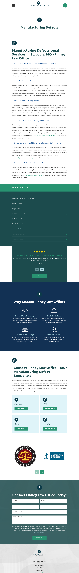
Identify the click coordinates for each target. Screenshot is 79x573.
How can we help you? (18, 516)
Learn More (21, 408)
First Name (15, 500)
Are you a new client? (18, 511)
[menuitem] (38, 198)
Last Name (43, 500)
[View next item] (42, 269)
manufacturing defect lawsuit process (44, 135)
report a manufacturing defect (33, 175)
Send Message (39, 538)
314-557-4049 (39, 562)
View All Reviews (39, 276)
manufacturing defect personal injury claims (24, 158)
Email (42, 506)
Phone (14, 506)
